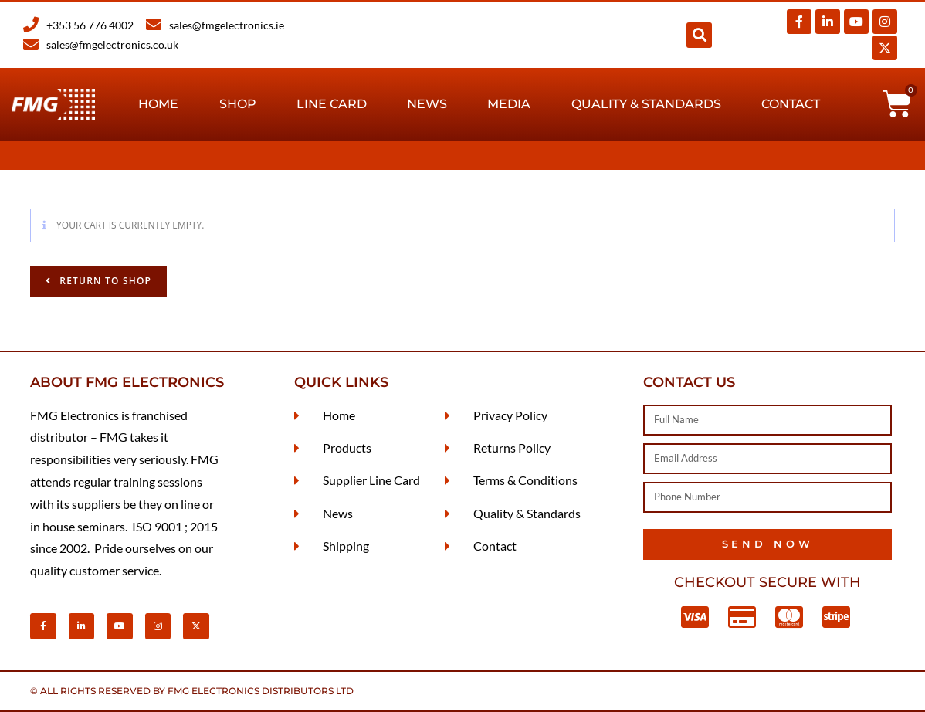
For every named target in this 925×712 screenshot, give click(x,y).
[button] (699, 35)
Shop (237, 104)
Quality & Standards (646, 104)
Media (508, 104)
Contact (790, 104)
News (427, 104)
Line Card (331, 104)
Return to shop (103, 280)
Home (158, 104)
